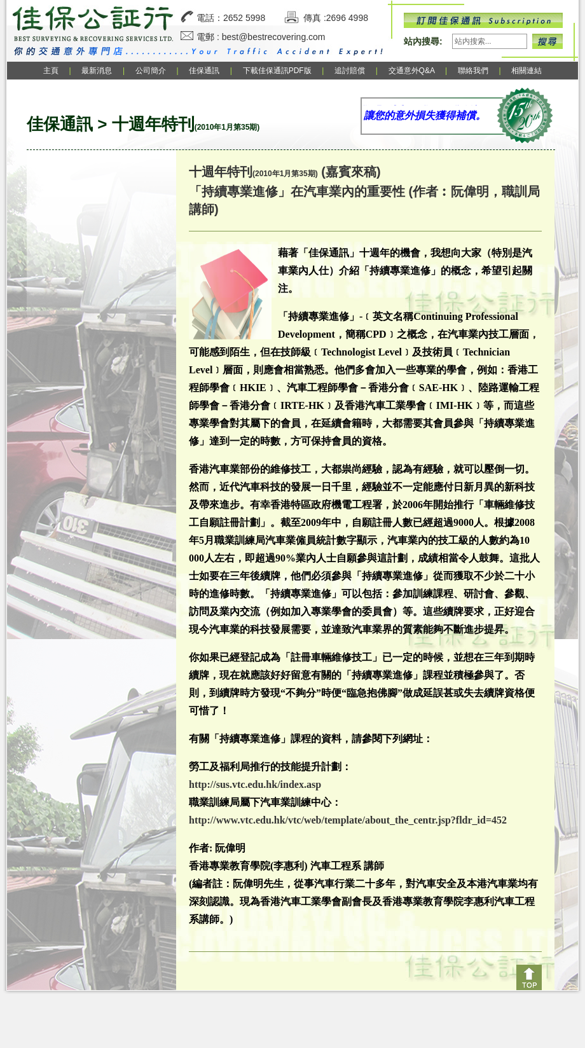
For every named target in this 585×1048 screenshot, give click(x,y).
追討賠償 (349, 70)
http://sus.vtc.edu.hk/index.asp (255, 784)
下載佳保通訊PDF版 (277, 70)
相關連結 (526, 70)
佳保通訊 (204, 70)
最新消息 (96, 70)
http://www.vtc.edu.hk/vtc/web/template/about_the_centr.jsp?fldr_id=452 (348, 820)
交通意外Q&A (413, 70)
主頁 (51, 70)
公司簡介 (150, 70)
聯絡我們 (473, 70)
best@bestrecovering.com (274, 37)
